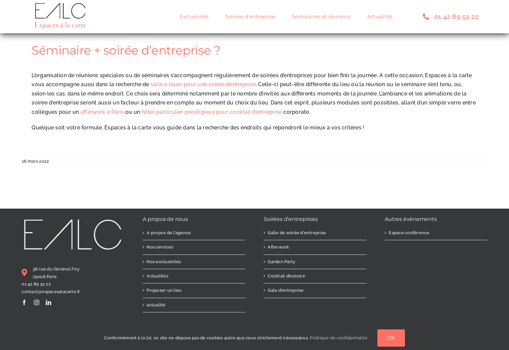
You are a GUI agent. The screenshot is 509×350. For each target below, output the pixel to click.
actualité (156, 304)
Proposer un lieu (164, 290)
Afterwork (278, 247)
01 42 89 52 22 (36, 283)
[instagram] (36, 302)
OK (391, 338)
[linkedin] (48, 302)
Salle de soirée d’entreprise (297, 232)
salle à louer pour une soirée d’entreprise (203, 84)
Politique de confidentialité (338, 337)
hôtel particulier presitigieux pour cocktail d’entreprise (212, 112)
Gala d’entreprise (286, 290)
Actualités (157, 275)
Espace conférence (409, 232)
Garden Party (281, 261)
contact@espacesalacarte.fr (51, 291)
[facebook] (24, 302)
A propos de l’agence (169, 232)
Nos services (160, 247)
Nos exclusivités (164, 261)
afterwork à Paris (102, 112)
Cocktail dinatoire (286, 275)
